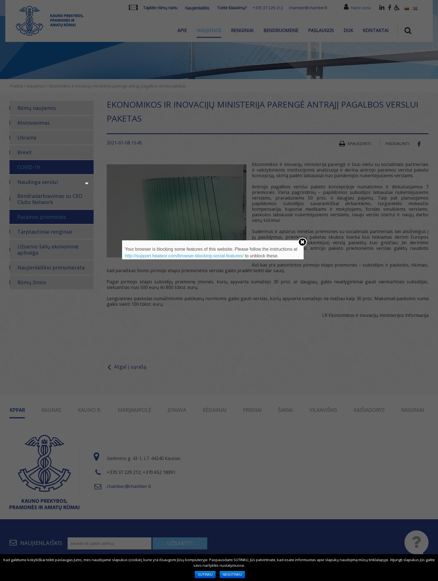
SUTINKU (205, 575)
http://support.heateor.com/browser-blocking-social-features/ (184, 255)
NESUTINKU (232, 575)
